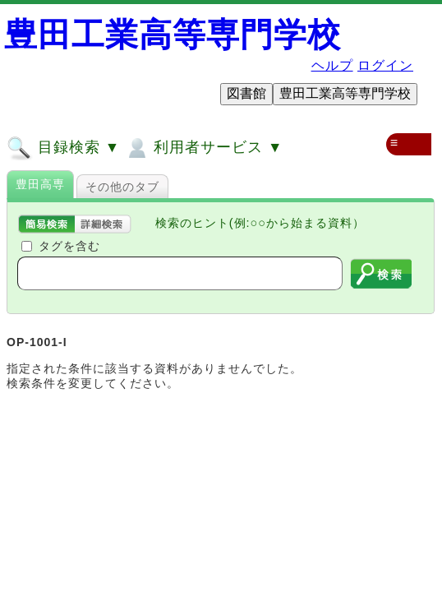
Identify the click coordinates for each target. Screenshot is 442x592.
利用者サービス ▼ (203, 148)
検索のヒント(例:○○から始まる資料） (260, 222)
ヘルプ (332, 65)
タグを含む (69, 245)
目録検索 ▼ (63, 148)
